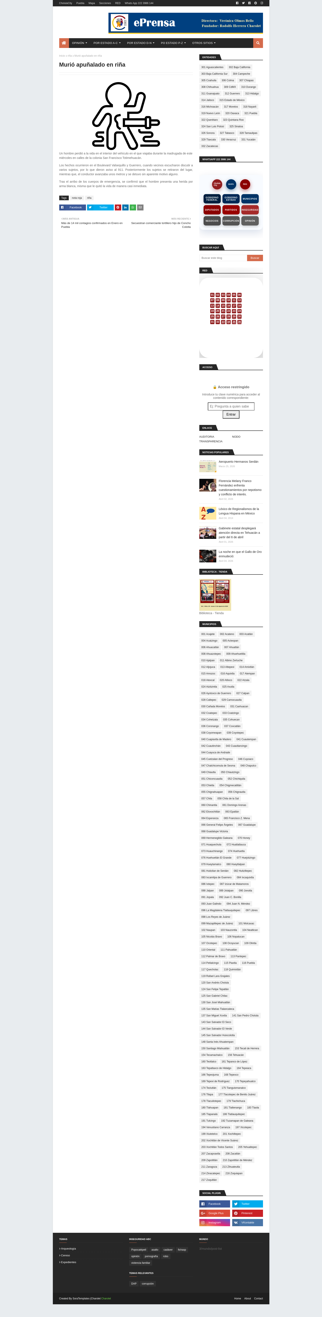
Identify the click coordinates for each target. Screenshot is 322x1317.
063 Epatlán (232, 811)
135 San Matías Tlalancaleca (217, 1008)
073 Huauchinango (212, 851)
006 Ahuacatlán (210, 647)
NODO (236, 436)
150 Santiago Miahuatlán (215, 1048)
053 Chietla (207, 785)
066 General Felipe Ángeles (217, 824)
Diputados (212, 210)
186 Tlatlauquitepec (234, 1114)
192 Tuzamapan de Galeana (237, 1120)
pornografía (151, 1256)
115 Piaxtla (230, 962)
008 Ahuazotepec (211, 653)
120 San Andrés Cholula (215, 982)
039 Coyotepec (235, 732)
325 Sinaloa (236, 126)
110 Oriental (208, 949)
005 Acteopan (230, 640)
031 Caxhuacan (239, 706)
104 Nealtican (250, 930)
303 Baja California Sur (214, 73)
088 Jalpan (207, 890)
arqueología (68, 1248)
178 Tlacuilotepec (211, 1101)
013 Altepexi (227, 667)
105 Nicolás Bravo (211, 936)
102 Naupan (208, 930)
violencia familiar (140, 1262)
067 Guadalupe (247, 824)
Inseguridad (250, 210)
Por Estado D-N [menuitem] (139, 43)
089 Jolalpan (226, 890)
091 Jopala (207, 897)
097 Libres (251, 910)
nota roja (77, 197)
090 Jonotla (245, 890)
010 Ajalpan (208, 660)
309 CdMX (230, 86)
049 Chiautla (208, 772)
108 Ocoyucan (230, 943)
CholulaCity (65, 3)
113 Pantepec (238, 956)
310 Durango (248, 86)
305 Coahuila (209, 80)
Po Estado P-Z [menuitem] (172, 43)
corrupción (148, 1283)
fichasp (182, 1249)
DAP (134, 1283)
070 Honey (244, 837)
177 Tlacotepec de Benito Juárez (237, 1094)
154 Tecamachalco (212, 1055)
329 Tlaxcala (208, 139)
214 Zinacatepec (210, 1173)
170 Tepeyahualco (245, 1081)
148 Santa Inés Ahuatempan (217, 1041)
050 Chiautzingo (230, 772)
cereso (65, 1255)
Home (237, 1298)
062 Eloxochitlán (210, 811)
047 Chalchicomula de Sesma (218, 765)
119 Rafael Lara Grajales (215, 976)
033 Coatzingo (230, 713)
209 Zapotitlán (209, 1160)
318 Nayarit (249, 106)
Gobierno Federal (212, 198)
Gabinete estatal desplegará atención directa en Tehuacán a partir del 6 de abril (239, 533)
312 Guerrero (232, 93)
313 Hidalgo (252, 93)
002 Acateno (227, 634)
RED (118, 3)
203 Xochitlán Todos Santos (217, 1147)
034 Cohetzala (209, 719)
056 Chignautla (236, 791)
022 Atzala (243, 680)
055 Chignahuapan (212, 791)
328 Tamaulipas (248, 133)
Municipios (250, 199)
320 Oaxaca (232, 113)
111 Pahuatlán (229, 949)
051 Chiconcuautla (211, 778)
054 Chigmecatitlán (230, 785)
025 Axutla (228, 686)
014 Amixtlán (247, 667)
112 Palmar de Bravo (213, 956)
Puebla (80, 3)
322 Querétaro (209, 119)
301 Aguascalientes (212, 67)
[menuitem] (64, 43)
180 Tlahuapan (209, 1107)
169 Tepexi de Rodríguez (215, 1081)
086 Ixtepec (208, 884)
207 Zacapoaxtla (210, 1153)
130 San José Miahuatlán (215, 1002)
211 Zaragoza (209, 1166)
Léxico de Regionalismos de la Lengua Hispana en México (239, 511)
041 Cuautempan (246, 739)
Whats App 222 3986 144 (139, 3)
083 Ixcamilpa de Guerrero (216, 877)
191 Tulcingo (208, 1120)
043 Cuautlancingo (236, 745)
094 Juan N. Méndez (238, 903)
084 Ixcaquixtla (245, 877)
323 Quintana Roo (233, 119)
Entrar (231, 414)
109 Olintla (250, 943)
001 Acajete (208, 634)
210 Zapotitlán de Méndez (237, 1160)
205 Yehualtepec (247, 1147)
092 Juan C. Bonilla (230, 897)
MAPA (231, 184)
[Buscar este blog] (223, 258)
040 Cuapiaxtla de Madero (216, 739)
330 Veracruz (228, 139)
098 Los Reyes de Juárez (215, 916)
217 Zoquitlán (209, 1179)
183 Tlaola (253, 1107)
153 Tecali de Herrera (247, 1048)
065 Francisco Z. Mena (237, 818)
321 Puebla (250, 113)
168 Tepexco (231, 1074)
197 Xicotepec (243, 1127)
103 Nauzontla (229, 930)
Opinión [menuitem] (78, 43)
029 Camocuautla (232, 699)
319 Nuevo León (210, 113)
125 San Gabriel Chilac (214, 995)
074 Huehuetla (236, 851)
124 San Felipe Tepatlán (215, 989)
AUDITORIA (206, 436)
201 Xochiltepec (232, 1133)
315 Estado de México (232, 100)
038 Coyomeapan (211, 732)
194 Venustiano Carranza (215, 1127)
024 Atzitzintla (209, 686)
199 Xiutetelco (209, 1133)
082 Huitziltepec (243, 870)
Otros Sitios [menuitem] (202, 43)
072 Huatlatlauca (236, 844)
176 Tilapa (207, 1094)
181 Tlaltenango (233, 1107)
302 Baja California (239, 67)
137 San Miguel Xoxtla (214, 1015)
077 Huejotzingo (246, 857)
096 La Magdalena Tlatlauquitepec (220, 910)
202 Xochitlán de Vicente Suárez (219, 1140)
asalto (155, 1249)
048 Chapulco (248, 765)
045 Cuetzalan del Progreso (217, 759)
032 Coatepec (209, 713)
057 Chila (206, 798)
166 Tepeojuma (210, 1074)
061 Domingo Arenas (234, 805)
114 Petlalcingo (210, 962)
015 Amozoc (208, 673)
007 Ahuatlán (231, 647)
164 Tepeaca (244, 1068)
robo (165, 1256)
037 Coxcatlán (232, 726)
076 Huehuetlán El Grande (216, 857)
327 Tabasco (227, 133)
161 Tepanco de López (234, 1061)
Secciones (105, 3)
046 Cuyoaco (245, 759)
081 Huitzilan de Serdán (215, 870)
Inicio (62, 55)
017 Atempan (247, 673)
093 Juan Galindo (211, 903)
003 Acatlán (246, 634)
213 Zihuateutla (231, 1166)
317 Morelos (231, 106)
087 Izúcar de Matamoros (234, 884)
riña (70, 55)
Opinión (250, 221)
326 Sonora (208, 133)
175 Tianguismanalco (234, 1087)
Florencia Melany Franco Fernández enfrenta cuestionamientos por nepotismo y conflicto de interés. (240, 487)
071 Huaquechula (211, 844)
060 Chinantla (209, 805)
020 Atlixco (226, 680)
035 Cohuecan (231, 719)
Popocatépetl (138, 1249)
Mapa (92, 3)
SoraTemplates (81, 1298)
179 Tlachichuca (235, 1101)
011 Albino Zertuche (231, 660)
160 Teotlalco (209, 1061)
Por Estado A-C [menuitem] (106, 43)
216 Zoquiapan (233, 1173)
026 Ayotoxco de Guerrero (216, 693)
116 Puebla (248, 962)
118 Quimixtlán (232, 969)
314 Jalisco (207, 100)
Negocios (212, 221)
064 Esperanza (210, 818)
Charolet (106, 1298)
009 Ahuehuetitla (235, 653)
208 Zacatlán (232, 1153)
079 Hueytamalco (211, 864)
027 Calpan (242, 693)
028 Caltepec (209, 699)
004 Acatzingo (209, 640)
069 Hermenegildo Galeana (217, 837)
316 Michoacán (210, 106)
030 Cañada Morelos (213, 706)
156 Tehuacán (236, 1055)
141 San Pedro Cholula (245, 1015)
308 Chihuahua (210, 86)
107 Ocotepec (209, 943)
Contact (258, 1298)
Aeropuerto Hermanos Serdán (239, 461)
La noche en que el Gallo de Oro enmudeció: (240, 554)
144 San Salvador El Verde (216, 1028)
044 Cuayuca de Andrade (215, 752)
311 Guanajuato (210, 93)
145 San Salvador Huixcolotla (218, 1035)
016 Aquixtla (228, 673)
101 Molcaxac (246, 923)
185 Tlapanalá (209, 1114)
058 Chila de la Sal (228, 798)
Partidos (231, 210)
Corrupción (231, 221)
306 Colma (228, 80)
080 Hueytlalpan (235, 864)
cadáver (168, 1249)
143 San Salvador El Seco (216, 1022)
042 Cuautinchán (211, 745)
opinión (135, 1256)
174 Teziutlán (209, 1087)
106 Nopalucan (236, 936)
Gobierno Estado (231, 198)
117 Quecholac (210, 969)
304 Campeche (241, 73)
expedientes (68, 1262)
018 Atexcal (208, 680)
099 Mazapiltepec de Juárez (217, 923)
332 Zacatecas (209, 146)
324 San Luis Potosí (212, 126)
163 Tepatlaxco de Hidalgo (216, 1068)
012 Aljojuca (208, 667)
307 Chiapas (246, 80)
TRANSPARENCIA (211, 441)
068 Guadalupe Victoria (214, 831)
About (247, 1298)
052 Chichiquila (236, 778)
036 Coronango (210, 726)
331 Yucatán (248, 139)
